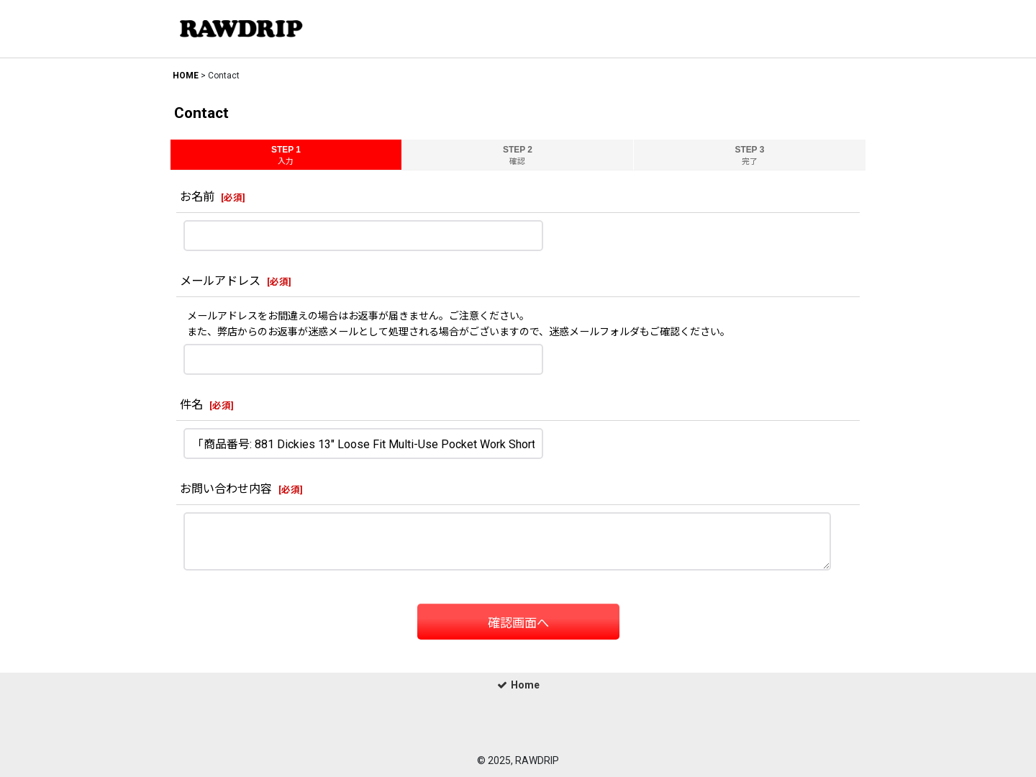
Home (518, 685)
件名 (191, 405)
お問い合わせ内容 (226, 489)
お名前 (197, 197)
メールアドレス (220, 281)
